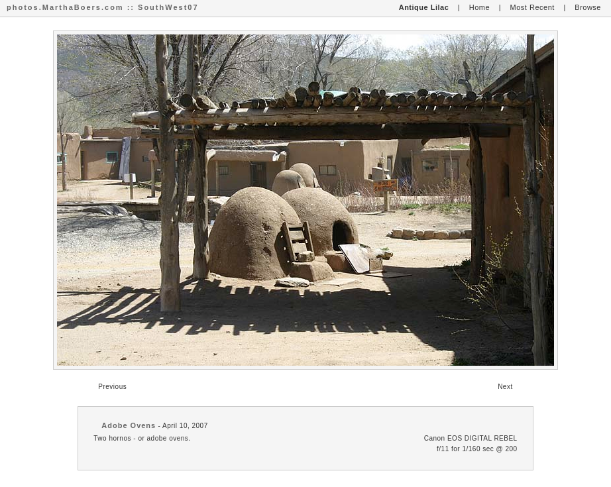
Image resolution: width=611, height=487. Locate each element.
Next (505, 386)
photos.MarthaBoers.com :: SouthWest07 (103, 7)
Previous (112, 386)
